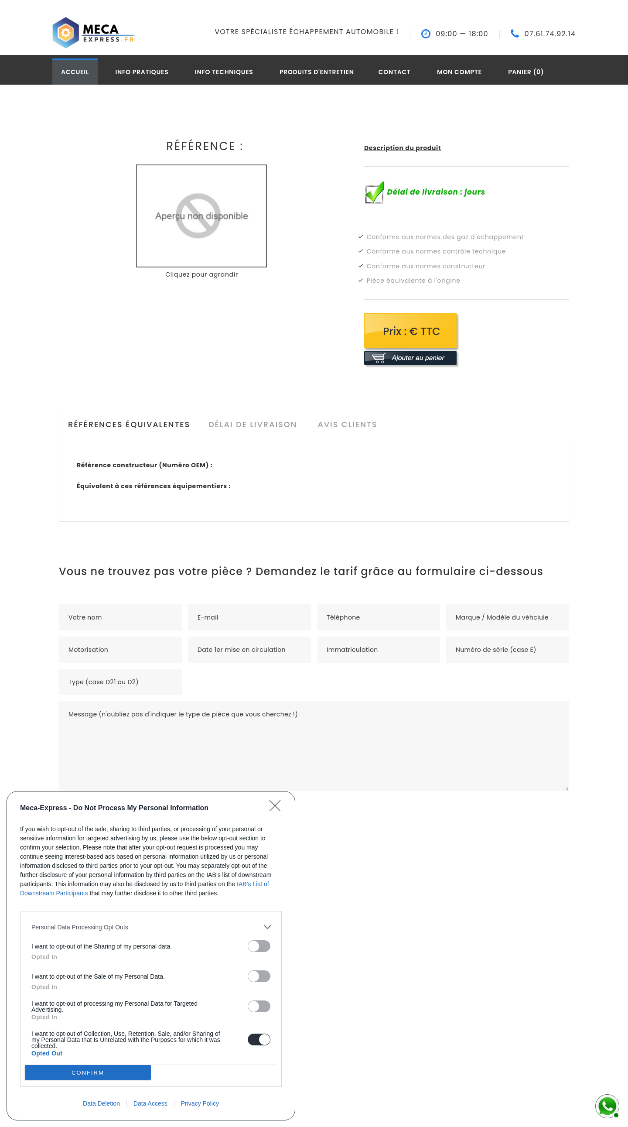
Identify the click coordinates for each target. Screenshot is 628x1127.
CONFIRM (88, 1072)
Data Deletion (101, 1103)
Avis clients (347, 424)
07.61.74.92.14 (550, 34)
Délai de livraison (252, 424)
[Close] (278, 808)
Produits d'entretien (317, 72)
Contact (395, 72)
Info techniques (224, 72)
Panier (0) (526, 72)
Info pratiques (141, 72)
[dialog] (151, 955)
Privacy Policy (200, 1103)
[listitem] (150, 927)
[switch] (259, 946)
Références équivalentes (129, 424)
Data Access (150, 1103)
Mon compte (459, 72)
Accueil (75, 72)
